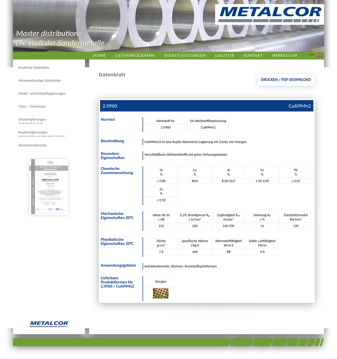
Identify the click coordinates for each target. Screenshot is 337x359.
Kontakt (253, 55)
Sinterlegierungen (32, 120)
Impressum (285, 55)
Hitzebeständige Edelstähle (39, 80)
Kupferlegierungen (41, 133)
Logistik (224, 55)
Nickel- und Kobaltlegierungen (42, 93)
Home (99, 55)
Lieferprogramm (135, 55)
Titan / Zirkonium (31, 106)
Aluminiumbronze (32, 145)
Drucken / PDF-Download (286, 79)
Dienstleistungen (185, 55)
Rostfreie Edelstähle (34, 67)
